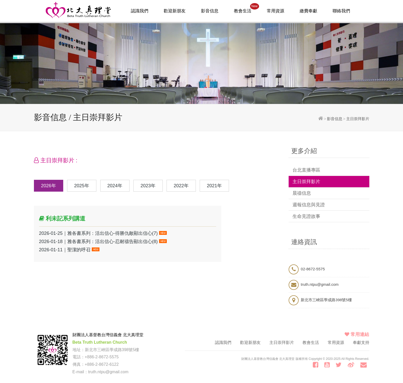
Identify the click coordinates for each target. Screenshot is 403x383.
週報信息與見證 (308, 204)
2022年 (181, 185)
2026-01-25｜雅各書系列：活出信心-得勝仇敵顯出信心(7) (98, 233)
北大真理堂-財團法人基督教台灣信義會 (78, 9)
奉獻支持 (360, 343)
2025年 (81, 185)
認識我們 (139, 10)
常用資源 (275, 10)
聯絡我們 (341, 10)
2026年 (48, 185)
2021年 (214, 185)
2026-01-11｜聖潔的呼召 (64, 249)
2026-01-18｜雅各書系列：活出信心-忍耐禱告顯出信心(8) (98, 241)
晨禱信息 (301, 193)
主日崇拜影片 (306, 181)
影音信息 (209, 10)
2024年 (114, 185)
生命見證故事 (306, 216)
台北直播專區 (306, 170)
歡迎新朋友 (175, 10)
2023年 (148, 185)
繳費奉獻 (308, 10)
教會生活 (246, 8)
